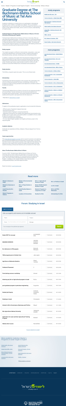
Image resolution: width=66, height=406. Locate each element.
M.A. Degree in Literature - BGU (51, 38)
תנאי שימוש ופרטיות (35, 373)
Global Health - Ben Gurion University (7, 346)
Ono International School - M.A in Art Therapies (52, 59)
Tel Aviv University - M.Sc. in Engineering (53, 86)
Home (2, 6)
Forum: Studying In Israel (33, 330)
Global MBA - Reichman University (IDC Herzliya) (52, 30)
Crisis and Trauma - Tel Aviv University (24, 349)
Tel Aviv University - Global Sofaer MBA (53, 18)
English (55, 373)
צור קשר (50, 373)
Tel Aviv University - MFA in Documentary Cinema (53, 100)
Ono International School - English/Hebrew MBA (53, 54)
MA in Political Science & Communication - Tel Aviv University (6, 353)
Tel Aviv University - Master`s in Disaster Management (53, 95)
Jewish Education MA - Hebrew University (23, 346)
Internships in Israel (14, 98)
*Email (5, 222)
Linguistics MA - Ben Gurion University (7, 357)
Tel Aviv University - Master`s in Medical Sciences (53, 90)
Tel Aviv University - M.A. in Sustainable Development (53, 75)
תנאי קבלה (26, 373)
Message (31, 222)
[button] (33, 235)
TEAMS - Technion (22, 357)
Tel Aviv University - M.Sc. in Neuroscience (53, 83)
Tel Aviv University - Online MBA (51, 79)
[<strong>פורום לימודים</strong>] (12, 373)
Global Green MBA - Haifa (6, 349)
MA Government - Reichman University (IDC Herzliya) (52, 22)
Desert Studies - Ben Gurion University (52, 42)
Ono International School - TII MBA (51, 63)
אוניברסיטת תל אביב (16, 166)
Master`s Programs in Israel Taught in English (17, 6)
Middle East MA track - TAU (50, 14)
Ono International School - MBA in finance (53, 67)
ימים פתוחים (19, 373)
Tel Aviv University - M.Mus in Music (52, 71)
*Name (5, 217)
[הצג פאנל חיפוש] (64, 2)
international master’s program (13, 139)
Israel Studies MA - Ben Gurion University (24, 354)
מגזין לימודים (43, 373)
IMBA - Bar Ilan (47, 35)
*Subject (31, 217)
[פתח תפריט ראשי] (2, 2)
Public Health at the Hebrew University (52, 26)
